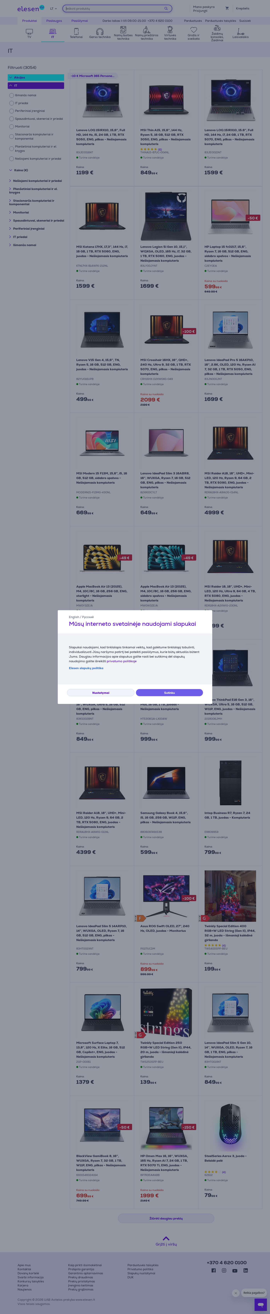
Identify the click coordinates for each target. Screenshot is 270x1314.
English (74, 617)
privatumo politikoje (122, 661)
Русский (88, 617)
